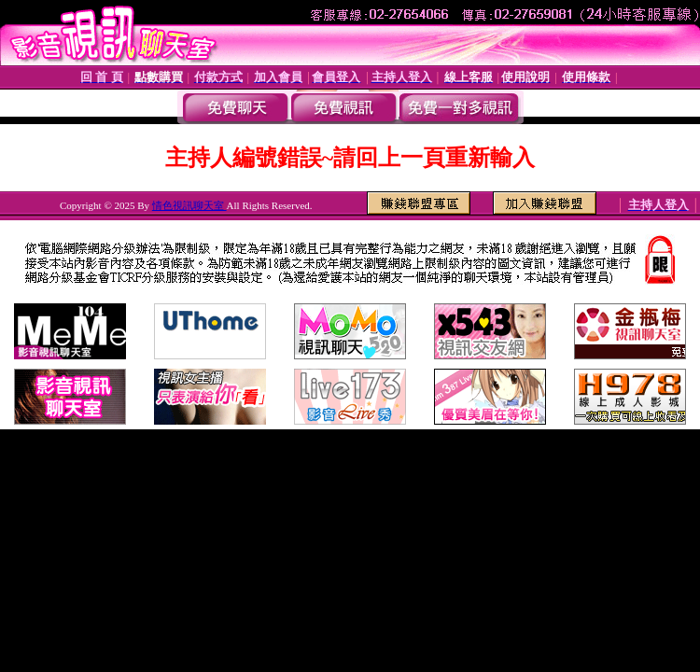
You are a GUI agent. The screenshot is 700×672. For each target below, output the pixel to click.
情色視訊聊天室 (189, 205)
